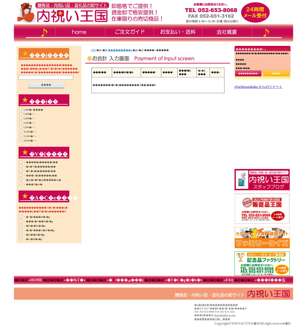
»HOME (35, 280)
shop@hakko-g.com (225, 315)
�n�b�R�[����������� (216, 304)
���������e (120, 50)
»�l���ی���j (125, 280)
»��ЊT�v (74, 280)
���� (46, 84)
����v (276, 73)
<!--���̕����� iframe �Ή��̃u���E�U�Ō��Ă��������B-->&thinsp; (262, 126)
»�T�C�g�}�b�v (183, 280)
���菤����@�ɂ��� (212, 319)
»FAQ (228, 280)
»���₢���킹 (269, 280)
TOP (93, 50)
